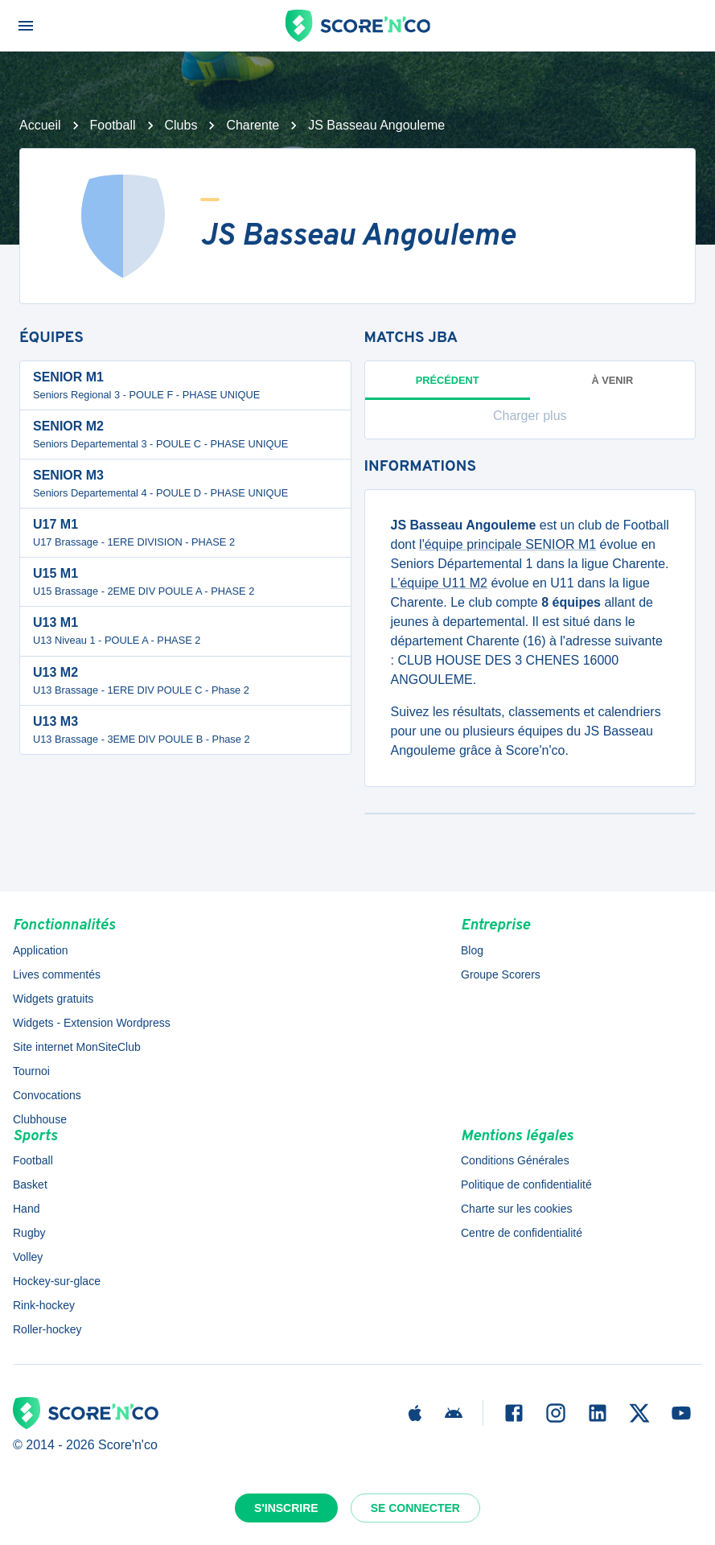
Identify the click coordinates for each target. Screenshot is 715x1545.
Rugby (29, 1232)
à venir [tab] (612, 380)
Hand (26, 1208)
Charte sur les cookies (517, 1208)
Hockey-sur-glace (57, 1281)
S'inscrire (286, 1508)
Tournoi (31, 1071)
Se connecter (415, 1508)
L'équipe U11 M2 (439, 583)
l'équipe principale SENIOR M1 (507, 544)
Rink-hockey (44, 1305)
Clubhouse (40, 1119)
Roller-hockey (47, 1329)
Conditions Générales (515, 1160)
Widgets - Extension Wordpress (92, 1022)
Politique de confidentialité (526, 1184)
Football (113, 125)
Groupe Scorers (500, 974)
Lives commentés (57, 974)
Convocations (47, 1095)
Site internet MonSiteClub (77, 1046)
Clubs (181, 125)
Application (40, 950)
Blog (472, 950)
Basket (30, 1184)
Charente (252, 125)
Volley (28, 1256)
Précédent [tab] (447, 387)
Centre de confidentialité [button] (521, 1232)
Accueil (40, 125)
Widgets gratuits (53, 998)
